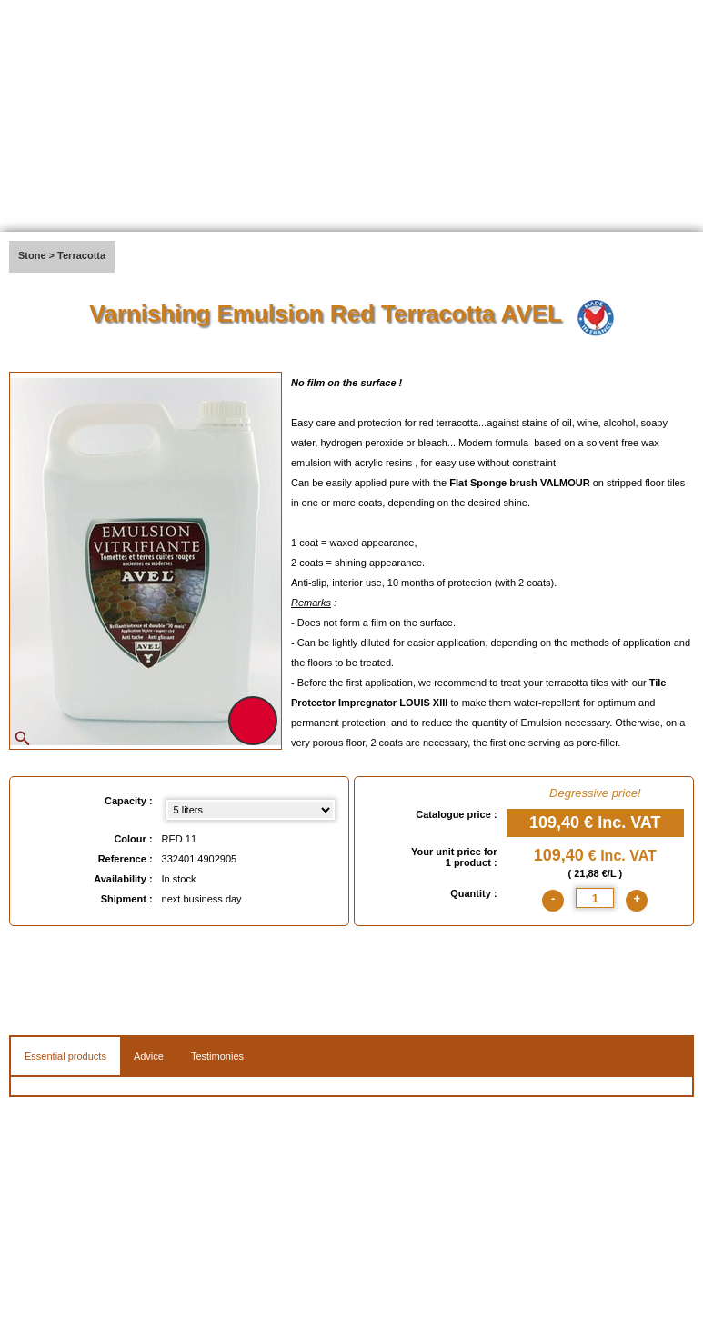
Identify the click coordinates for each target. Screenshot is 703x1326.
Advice (149, 1056)
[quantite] (595, 898)
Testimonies (217, 1056)
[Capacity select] (250, 810)
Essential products (65, 1056)
